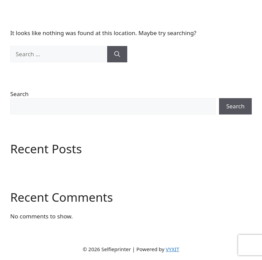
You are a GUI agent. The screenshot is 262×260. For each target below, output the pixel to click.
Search (19, 94)
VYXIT (172, 249)
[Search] (117, 54)
